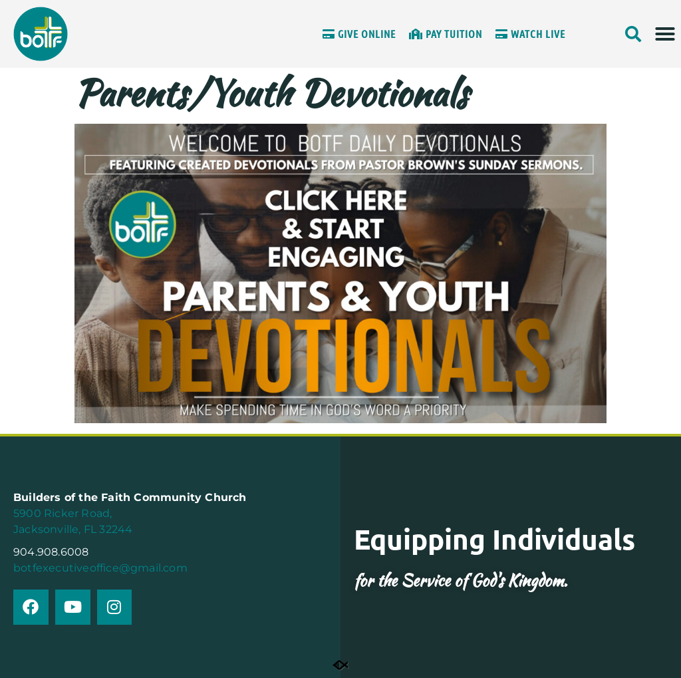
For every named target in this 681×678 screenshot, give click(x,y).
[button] (665, 34)
